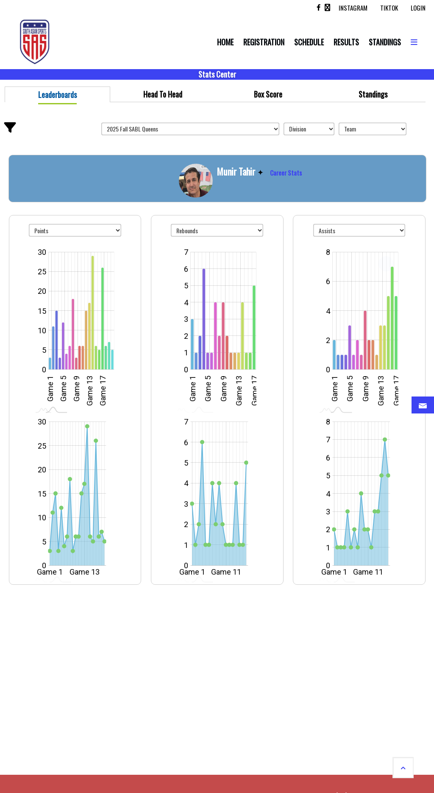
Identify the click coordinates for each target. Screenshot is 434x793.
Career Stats (286, 172)
